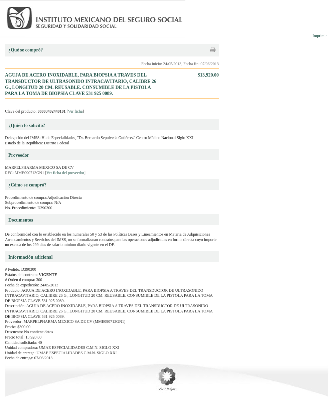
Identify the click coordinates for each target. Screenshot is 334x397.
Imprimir (320, 35)
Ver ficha (75, 111)
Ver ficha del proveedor (65, 172)
